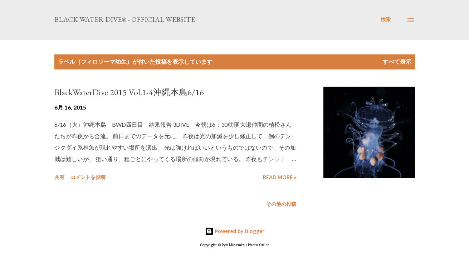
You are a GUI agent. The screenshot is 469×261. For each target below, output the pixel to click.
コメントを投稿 (88, 177)
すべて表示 (397, 61)
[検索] (386, 19)
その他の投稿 (281, 204)
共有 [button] (59, 177)
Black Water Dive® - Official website (124, 19)
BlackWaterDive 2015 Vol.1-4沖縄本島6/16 (129, 92)
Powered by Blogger (234, 231)
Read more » (279, 177)
